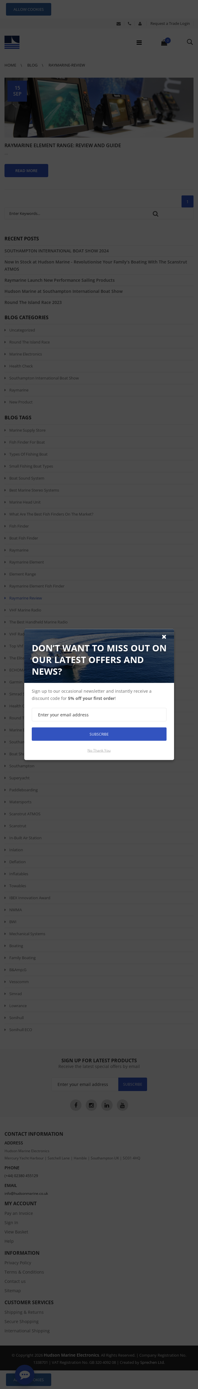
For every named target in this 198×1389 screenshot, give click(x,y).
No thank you (99, 750)
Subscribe (99, 733)
